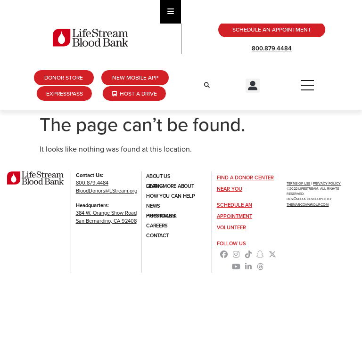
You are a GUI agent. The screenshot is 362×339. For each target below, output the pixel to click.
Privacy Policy (327, 183)
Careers (157, 225)
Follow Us (231, 243)
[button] (253, 86)
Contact (157, 235)
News (153, 206)
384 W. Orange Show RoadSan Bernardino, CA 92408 (106, 217)
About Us (158, 176)
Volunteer (231, 227)
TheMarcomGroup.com (308, 204)
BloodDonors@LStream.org (106, 190)
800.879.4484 (272, 48)
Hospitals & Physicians (161, 215)
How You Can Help (170, 196)
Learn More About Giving (170, 186)
